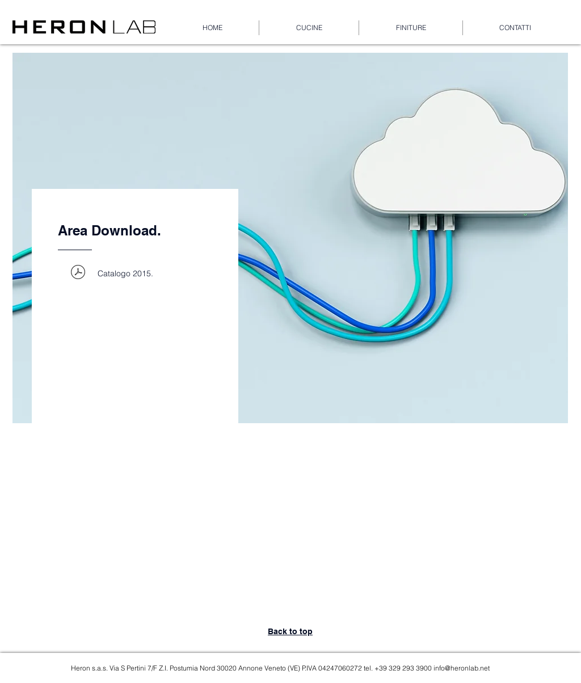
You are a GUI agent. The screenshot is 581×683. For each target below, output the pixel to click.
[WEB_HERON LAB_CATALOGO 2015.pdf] (78, 273)
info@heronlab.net (461, 668)
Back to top (290, 631)
